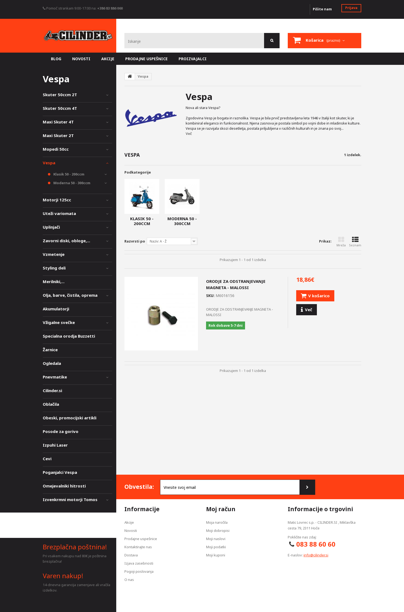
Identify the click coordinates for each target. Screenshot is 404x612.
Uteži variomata (59, 213)
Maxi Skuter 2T (58, 135)
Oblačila (51, 404)
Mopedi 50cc (56, 149)
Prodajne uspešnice (140, 538)
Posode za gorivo (60, 431)
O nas (129, 579)
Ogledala (52, 363)
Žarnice (50, 349)
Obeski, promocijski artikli (69, 417)
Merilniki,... (54, 281)
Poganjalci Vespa (60, 472)
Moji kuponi (215, 555)
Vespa (49, 162)
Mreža (341, 242)
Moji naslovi (215, 538)
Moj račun (220, 509)
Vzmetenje (54, 254)
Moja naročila (217, 522)
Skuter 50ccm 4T (60, 108)
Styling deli (54, 268)
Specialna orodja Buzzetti (69, 336)
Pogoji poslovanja (139, 571)
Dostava (131, 555)
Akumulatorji (56, 308)
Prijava (351, 7)
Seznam (355, 242)
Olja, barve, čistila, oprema (70, 295)
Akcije (129, 522)
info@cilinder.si (316, 555)
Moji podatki (216, 546)
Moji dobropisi (217, 530)
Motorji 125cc (57, 199)
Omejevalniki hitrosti (64, 486)
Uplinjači (51, 227)
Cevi (47, 458)
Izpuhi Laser (55, 445)
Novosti (130, 530)
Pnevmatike (55, 377)
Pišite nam (322, 9)
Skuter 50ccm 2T (60, 94)
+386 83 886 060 (110, 8)
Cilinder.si (52, 390)
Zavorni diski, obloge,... (66, 240)
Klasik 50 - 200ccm (142, 221)
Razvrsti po (134, 241)
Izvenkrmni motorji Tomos (70, 499)
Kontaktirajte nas (138, 546)
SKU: (210, 295)
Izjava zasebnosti (138, 563)
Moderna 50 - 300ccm (182, 221)
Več (189, 133)
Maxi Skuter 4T (58, 122)
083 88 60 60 (315, 544)
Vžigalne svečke (59, 322)
